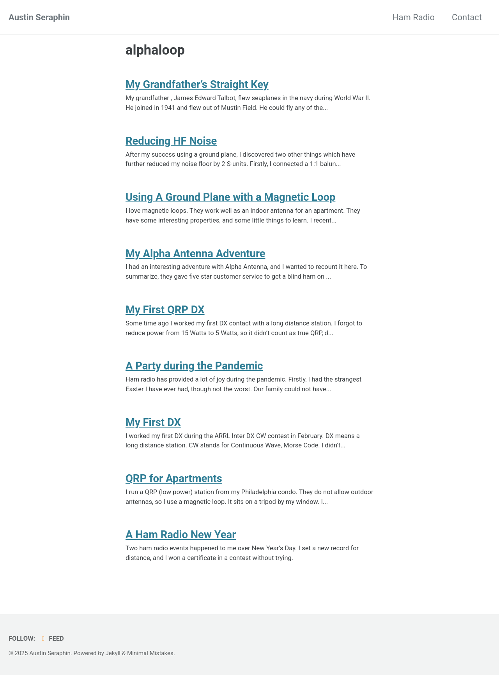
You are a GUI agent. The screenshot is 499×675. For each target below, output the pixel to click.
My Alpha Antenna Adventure (196, 253)
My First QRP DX (165, 309)
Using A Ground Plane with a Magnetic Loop (231, 197)
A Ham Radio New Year (181, 534)
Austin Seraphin (39, 17)
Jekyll (113, 653)
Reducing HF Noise (171, 140)
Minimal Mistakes (150, 653)
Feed (51, 638)
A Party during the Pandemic (195, 365)
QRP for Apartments (174, 478)
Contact (467, 17)
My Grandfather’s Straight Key (197, 84)
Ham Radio (414, 17)
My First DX (153, 422)
